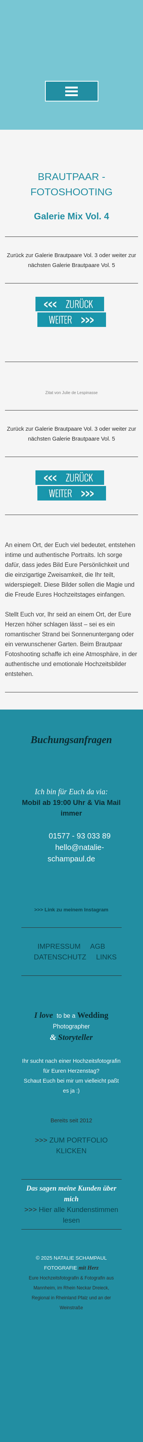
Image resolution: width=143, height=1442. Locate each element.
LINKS (106, 957)
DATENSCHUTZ (60, 957)
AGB (97, 946)
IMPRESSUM (58, 946)
